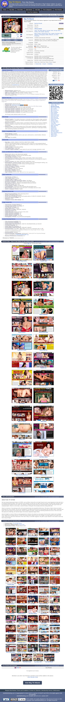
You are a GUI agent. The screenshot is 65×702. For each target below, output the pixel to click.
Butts (35, 33)
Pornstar (48, 30)
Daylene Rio (53, 119)
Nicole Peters (54, 129)
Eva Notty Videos (55, 122)
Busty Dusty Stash (55, 114)
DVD (39, 31)
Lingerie (53, 33)
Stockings (57, 33)
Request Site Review (10, 690)
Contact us (32, 690)
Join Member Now (32, 677)
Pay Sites (11, 9)
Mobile (47, 34)
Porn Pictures (58, 9)
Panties (36, 31)
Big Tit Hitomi (54, 109)
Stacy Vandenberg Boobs (56, 132)
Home (4, 9)
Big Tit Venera (54, 111)
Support (19, 40)
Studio (42, 31)
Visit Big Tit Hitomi (32, 683)
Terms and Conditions (23, 690)
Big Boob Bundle (38, 23)
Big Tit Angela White (55, 107)
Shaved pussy (44, 33)
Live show (56, 34)
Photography (42, 34)
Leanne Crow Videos (55, 124)
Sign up (29, 243)
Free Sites (20, 9)
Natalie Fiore (54, 128)
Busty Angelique (54, 112)
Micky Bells (53, 126)
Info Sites (37, 9)
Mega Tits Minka (54, 125)
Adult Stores (29, 9)
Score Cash (21, 524)
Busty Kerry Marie (55, 118)
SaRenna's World (55, 130)
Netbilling (50, 64)
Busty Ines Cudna (55, 116)
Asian (35, 30)
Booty (41, 30)
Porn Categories (47, 9)
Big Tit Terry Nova (55, 110)
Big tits (44, 30)
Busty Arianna (54, 113)
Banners (38, 690)
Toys (49, 33)
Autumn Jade (54, 105)
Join (5, 40)
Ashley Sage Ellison (55, 104)
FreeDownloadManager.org (22, 234)
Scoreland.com (15, 84)
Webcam (51, 34)
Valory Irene (53, 136)
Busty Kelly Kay (54, 117)
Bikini (59, 30)
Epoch (44, 64)
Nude (52, 30)
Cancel (12, 40)
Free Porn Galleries (32, 12)
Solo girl (55, 30)
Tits (38, 30)
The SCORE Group (17, 523)
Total (55, 80)
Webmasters (56, 690)
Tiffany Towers (54, 135)
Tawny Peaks (54, 133)
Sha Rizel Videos (54, 131)
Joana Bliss (53, 123)
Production (36, 36)
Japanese (47, 31)
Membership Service (46, 690)
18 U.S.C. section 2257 (42, 696)
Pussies (39, 33)
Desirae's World (54, 120)
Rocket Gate (38, 64)
